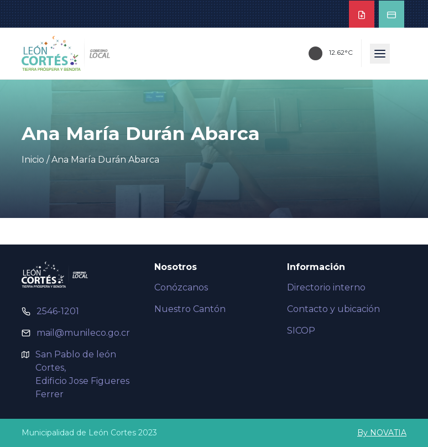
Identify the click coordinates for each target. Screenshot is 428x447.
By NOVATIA (381, 433)
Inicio (33, 159)
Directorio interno (326, 287)
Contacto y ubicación (333, 309)
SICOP (301, 330)
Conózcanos (181, 287)
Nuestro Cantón (190, 309)
